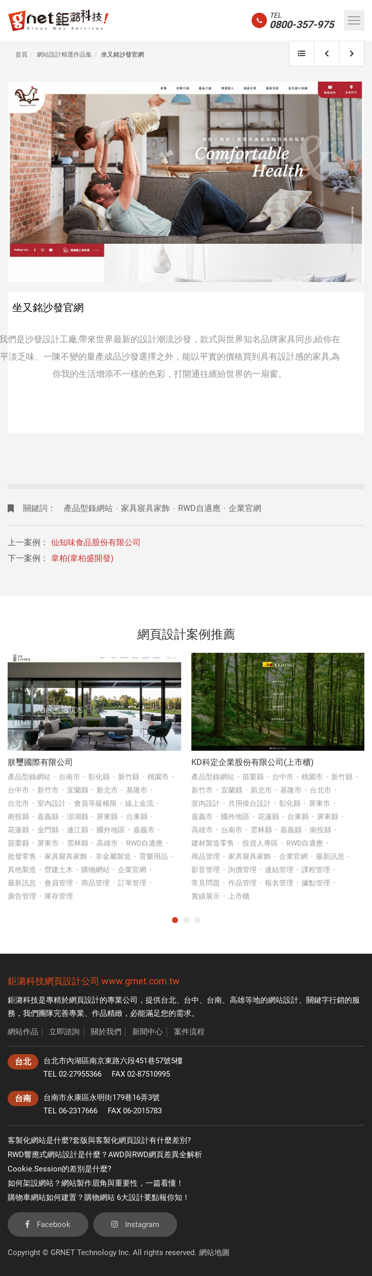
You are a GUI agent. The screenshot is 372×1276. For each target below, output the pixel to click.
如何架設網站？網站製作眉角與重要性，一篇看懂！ (96, 1183)
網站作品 (23, 1031)
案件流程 (189, 1031)
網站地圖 (214, 1252)
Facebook (48, 1224)
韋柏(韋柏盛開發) (82, 558)
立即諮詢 (64, 1031)
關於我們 (106, 1031)
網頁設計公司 (72, 981)
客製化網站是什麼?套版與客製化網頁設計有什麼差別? (99, 1140)
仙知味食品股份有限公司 (96, 542)
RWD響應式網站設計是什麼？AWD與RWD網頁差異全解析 (105, 1154)
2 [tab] (186, 920)
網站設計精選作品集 (64, 54)
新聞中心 (147, 1031)
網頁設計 (84, 1000)
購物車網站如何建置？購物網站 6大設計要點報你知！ (99, 1197)
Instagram (135, 1224)
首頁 (21, 54)
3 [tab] (197, 920)
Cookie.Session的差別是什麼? (59, 1168)
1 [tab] (175, 920)
